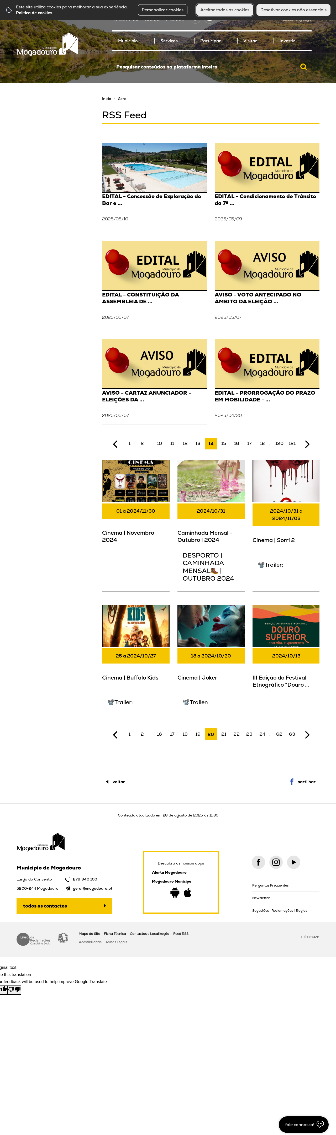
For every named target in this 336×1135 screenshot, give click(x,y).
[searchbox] (212, 67)
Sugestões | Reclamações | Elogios (279, 910)
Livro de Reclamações (33, 939)
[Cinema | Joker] (211, 659)
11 (172, 443)
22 (236, 734)
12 (185, 443)
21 (223, 734)
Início (106, 98)
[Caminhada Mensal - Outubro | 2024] (211, 525)
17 (249, 443)
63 (292, 734)
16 (236, 443)
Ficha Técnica (115, 933)
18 (262, 443)
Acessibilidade (63, 938)
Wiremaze (310, 936)
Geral (122, 98)
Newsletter (261, 898)
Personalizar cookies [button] (162, 10)
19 (198, 734)
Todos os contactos (45, 906)
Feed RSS (180, 933)
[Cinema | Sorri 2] (286, 518)
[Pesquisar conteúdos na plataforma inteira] (304, 67)
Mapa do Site (89, 933)
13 (198, 443)
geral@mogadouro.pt (92, 888)
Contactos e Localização (149, 933)
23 (249, 734)
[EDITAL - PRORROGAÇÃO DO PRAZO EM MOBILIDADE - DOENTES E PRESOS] (267, 383)
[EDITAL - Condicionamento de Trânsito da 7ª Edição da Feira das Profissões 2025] (267, 184)
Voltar (119, 781)
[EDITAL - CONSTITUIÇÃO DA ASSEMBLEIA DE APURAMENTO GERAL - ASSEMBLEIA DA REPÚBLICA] (154, 283)
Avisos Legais (116, 942)
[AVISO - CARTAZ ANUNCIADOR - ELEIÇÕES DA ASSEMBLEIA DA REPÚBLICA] (154, 381)
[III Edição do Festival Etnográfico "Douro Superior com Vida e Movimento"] (286, 650)
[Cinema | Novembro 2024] (136, 505)
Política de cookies (34, 12)
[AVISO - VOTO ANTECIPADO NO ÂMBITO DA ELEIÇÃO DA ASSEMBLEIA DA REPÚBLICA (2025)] (267, 283)
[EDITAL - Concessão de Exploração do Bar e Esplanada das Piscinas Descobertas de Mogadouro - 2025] (154, 184)
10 (159, 443)
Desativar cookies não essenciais (293, 10)
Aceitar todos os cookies (224, 10)
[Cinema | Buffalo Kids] (136, 659)
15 (223, 443)
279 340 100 (85, 879)
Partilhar (306, 781)
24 (262, 734)
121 (292, 443)
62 (279, 734)
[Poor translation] (14, 990)
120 (279, 443)
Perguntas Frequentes (270, 885)
